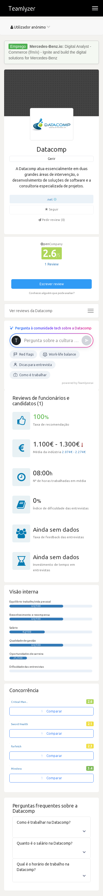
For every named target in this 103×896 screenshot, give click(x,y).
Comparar (51, 711)
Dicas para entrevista (32, 364)
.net (50, 199)
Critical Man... (19, 701)
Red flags (23, 354)
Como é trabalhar (30, 375)
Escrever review (52, 284)
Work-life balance (59, 354)
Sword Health (19, 724)
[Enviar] (86, 340)
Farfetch (16, 746)
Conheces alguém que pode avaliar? (51, 293)
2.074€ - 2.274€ (74, 452)
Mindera (16, 768)
